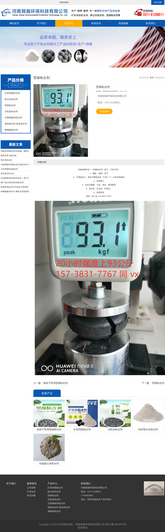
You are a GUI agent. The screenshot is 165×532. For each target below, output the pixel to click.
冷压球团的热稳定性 (9, 169)
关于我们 (41, 23)
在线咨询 (104, 111)
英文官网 (158, 2)
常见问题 (31, 495)
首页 (152, 78)
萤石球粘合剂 (6, 160)
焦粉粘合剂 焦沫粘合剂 (16, 124)
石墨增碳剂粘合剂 (13, 117)
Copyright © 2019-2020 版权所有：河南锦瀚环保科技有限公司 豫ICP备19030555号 (82, 524)
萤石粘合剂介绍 (7, 174)
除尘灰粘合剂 (11, 99)
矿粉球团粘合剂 (12, 93)
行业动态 (31, 491)
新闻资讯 (96, 23)
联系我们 (151, 23)
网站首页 (14, 23)
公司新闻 (31, 488)
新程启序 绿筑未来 (8, 156)
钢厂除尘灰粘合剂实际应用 (12, 183)
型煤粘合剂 (10, 105)
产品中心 (69, 23)
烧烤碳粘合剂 (11, 130)
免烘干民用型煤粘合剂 (55, 383)
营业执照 (82, 527)
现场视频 (123, 23)
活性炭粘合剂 (11, 111)
